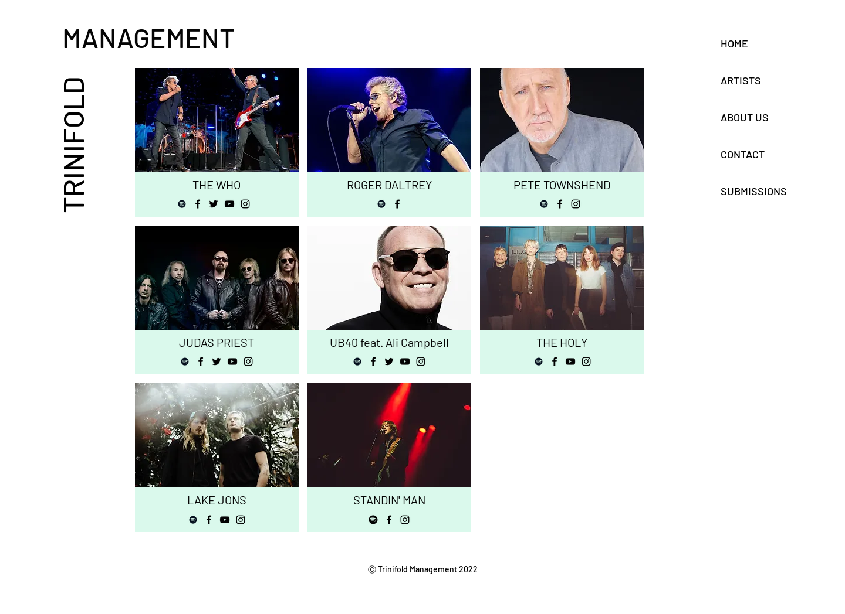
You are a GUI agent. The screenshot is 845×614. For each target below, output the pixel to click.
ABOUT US (745, 117)
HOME (734, 43)
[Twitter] (213, 204)
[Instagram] (245, 204)
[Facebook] (198, 204)
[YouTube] (229, 204)
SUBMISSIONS (754, 191)
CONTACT (743, 154)
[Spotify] (182, 204)
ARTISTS (741, 80)
